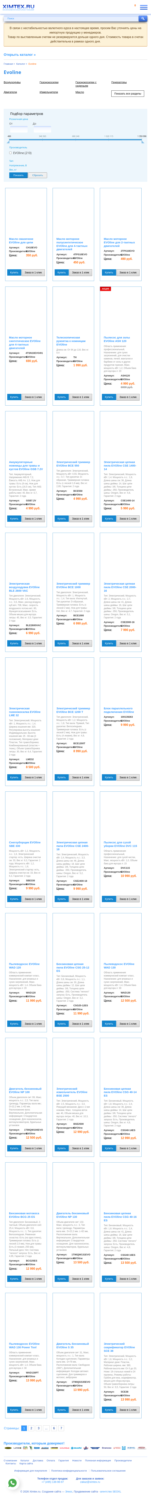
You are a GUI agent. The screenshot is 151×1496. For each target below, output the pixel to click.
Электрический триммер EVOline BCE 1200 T (73, 710)
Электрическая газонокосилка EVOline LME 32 (25, 712)
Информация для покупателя (30, 1470)
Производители (123, 1460)
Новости (77, 1460)
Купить (14, 272)
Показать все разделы (127, 93)
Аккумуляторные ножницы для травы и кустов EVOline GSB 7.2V (26, 465)
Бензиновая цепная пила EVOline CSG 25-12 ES (73, 967)
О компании (10, 1460)
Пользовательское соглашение (108, 1470)
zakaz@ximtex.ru (90, 1481)
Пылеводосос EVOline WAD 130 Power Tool (24, 1345)
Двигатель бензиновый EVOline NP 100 (25, 1090)
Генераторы (119, 82)
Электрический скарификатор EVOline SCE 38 (119, 1347)
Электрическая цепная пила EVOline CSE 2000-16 (120, 587)
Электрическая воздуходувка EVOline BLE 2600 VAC (24, 587)
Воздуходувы (12, 82)
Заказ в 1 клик (33, 272)
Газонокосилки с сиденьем (86, 84)
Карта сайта (26, 1463)
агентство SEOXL (110, 1491)
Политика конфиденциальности (69, 1470)
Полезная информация (98, 1460)
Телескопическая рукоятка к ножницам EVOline (71, 341)
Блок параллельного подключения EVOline (119, 710)
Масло (80, 92)
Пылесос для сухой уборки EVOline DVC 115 (120, 844)
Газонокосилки (49, 82)
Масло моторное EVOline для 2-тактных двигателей (119, 242)
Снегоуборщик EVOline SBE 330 (25, 844)
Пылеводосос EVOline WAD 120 (24, 965)
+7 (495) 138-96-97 (53, 1481)
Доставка (38, 1460)
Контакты (11, 1463)
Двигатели (10, 92)
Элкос (68, 1491)
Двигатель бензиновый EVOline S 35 (73, 1345)
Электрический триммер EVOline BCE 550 (73, 463)
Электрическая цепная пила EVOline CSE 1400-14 (120, 465)
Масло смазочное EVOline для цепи (21, 240)
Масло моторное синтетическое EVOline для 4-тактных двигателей (25, 342)
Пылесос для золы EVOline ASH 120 (117, 339)
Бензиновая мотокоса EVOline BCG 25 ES (24, 1215)
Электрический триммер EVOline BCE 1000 (73, 585)
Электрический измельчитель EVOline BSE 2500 (72, 1092)
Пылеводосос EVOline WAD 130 (119, 965)
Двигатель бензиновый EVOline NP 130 (73, 1215)
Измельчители (49, 92)
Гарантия (64, 1460)
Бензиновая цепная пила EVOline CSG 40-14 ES (120, 1092)
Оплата (51, 1460)
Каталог (25, 1460)
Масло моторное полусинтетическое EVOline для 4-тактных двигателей (72, 244)
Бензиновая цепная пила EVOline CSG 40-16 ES (120, 1217)
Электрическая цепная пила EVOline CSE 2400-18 (73, 846)
